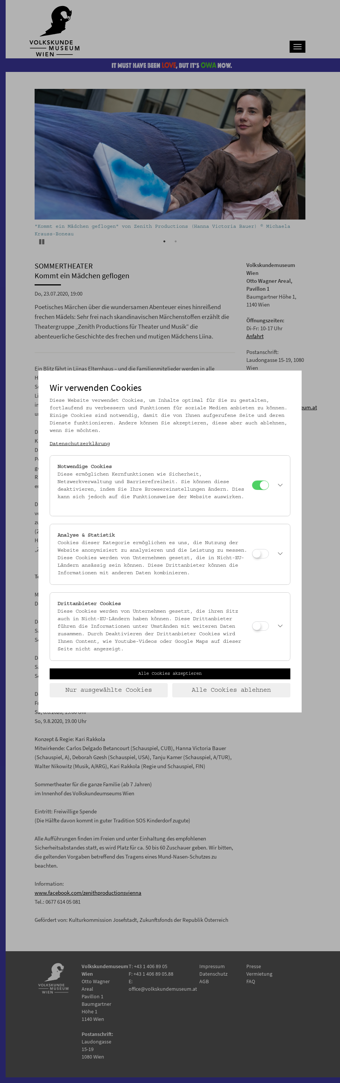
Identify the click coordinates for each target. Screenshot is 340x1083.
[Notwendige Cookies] (260, 485)
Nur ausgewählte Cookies (108, 690)
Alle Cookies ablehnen (231, 690)
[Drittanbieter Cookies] (260, 626)
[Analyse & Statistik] (260, 553)
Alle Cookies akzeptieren (170, 674)
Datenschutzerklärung (80, 444)
